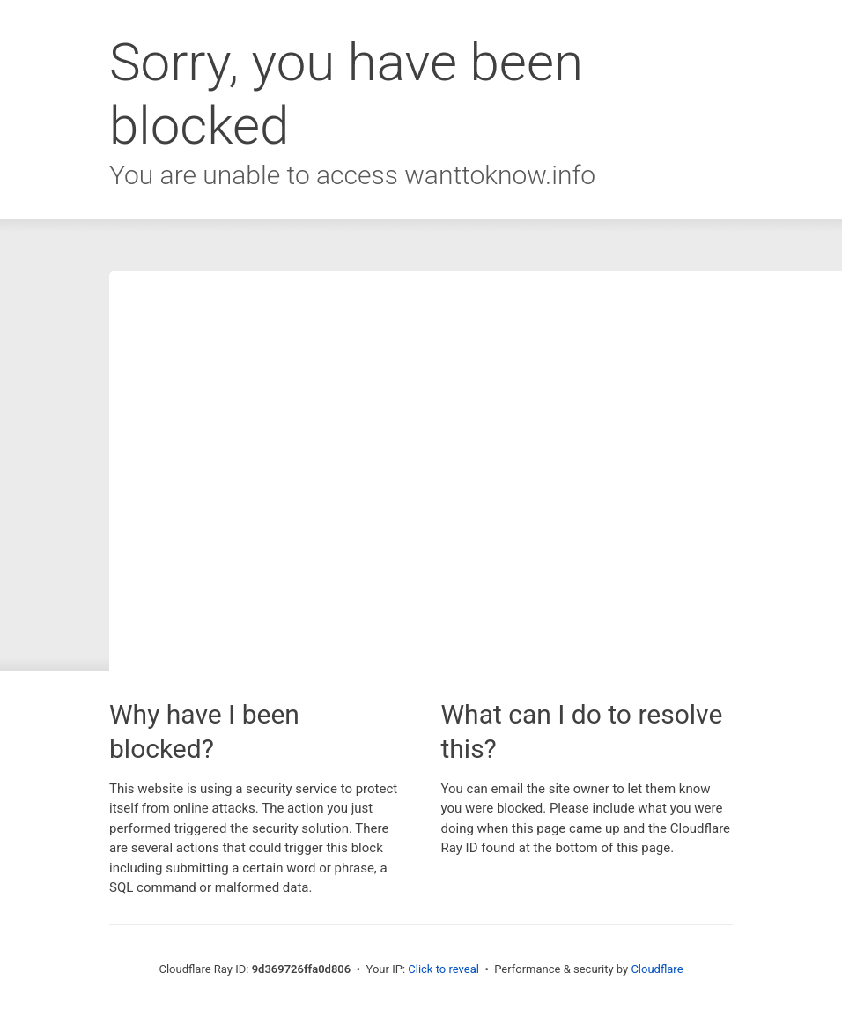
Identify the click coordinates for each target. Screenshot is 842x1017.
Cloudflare (657, 969)
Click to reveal (443, 969)
